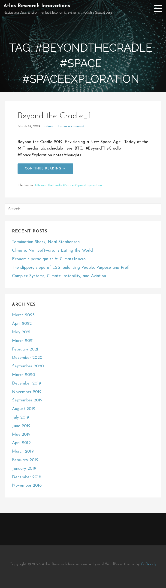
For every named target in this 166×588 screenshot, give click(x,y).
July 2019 (20, 417)
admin (49, 126)
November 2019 (27, 392)
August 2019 (23, 409)
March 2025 (23, 315)
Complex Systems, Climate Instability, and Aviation (59, 276)
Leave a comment (71, 126)
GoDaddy (148, 564)
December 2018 (26, 477)
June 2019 (21, 426)
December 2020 (27, 358)
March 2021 (23, 341)
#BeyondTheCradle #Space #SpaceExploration (68, 185)
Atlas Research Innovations (36, 6)
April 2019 (21, 443)
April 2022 (22, 324)
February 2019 (25, 460)
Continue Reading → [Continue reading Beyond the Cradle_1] (45, 168)
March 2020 (23, 375)
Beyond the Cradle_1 (54, 116)
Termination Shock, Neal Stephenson (46, 242)
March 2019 (23, 451)
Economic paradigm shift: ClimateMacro (49, 259)
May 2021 (21, 332)
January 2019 (24, 468)
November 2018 (27, 485)
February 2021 (25, 349)
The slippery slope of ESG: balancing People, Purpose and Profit (71, 268)
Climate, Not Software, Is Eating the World (52, 250)
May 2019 (21, 434)
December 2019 (26, 383)
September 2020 (28, 366)
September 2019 (27, 400)
